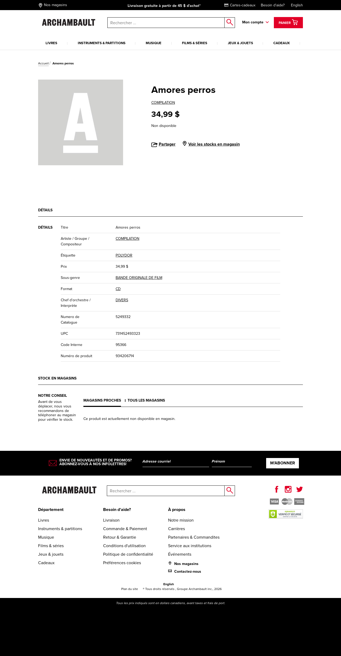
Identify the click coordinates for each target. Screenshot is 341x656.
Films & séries (194, 43)
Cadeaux (281, 43)
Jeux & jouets (240, 43)
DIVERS (122, 300)
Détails (45, 210)
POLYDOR (124, 255)
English (297, 5)
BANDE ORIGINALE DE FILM (139, 277)
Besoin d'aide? (273, 5)
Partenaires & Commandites (194, 537)
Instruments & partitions (101, 43)
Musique (153, 43)
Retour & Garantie (119, 537)
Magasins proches (102, 400)
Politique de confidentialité (128, 554)
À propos (176, 509)
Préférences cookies (122, 563)
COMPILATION (163, 102)
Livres (51, 43)
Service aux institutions (189, 546)
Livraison (111, 520)
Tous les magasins (146, 400)
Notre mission (181, 520)
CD (118, 289)
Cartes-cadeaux (239, 5)
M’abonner (282, 463)
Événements (179, 554)
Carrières (176, 529)
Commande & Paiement (125, 529)
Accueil (43, 63)
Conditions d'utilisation (124, 546)
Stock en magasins (57, 378)
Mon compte (252, 22)
